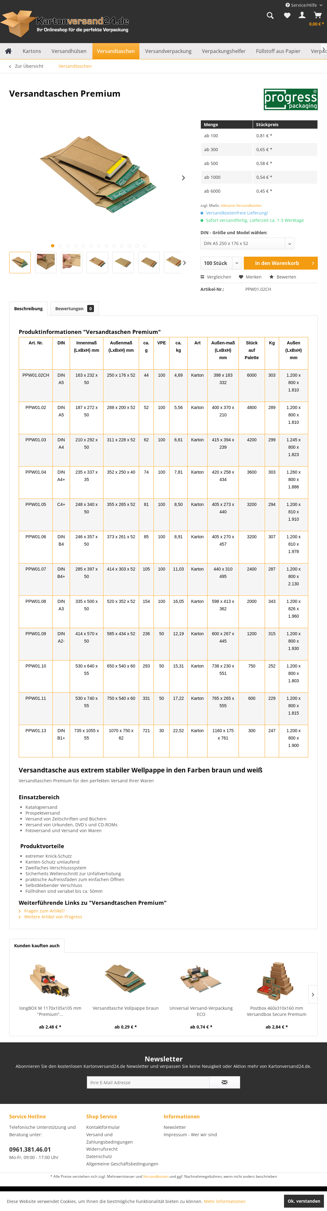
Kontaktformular (103, 1127)
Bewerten (282, 277)
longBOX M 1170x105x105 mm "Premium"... (50, 1011)
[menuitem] (270, 16)
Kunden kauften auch (37, 945)
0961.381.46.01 (30, 1149)
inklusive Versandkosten (241, 205)
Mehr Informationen (225, 1201)
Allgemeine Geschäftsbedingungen (122, 1164)
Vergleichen (215, 277)
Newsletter (175, 1127)
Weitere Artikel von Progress (50, 917)
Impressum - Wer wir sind (190, 1134)
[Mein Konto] (301, 16)
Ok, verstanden (304, 1201)
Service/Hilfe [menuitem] (302, 5)
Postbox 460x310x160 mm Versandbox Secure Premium (276, 1011)
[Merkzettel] (287, 16)
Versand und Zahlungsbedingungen (109, 1138)
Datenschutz (99, 1156)
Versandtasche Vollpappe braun (126, 1008)
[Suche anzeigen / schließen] (270, 16)
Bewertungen (74, 308)
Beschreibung (28, 308)
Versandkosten (156, 1176)
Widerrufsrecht (102, 1149)
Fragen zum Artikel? (42, 911)
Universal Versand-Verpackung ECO (201, 1011)
